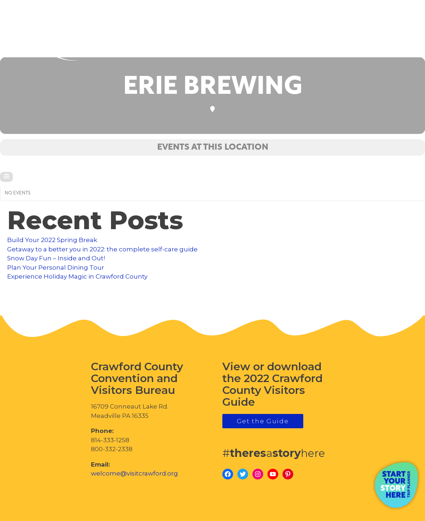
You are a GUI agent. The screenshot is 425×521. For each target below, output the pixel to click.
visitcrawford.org (366, 36)
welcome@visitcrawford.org (134, 473)
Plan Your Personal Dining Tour (55, 267)
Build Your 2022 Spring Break (52, 239)
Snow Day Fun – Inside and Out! (56, 258)
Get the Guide (263, 421)
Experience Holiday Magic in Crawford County (77, 276)
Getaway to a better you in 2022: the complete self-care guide (102, 249)
